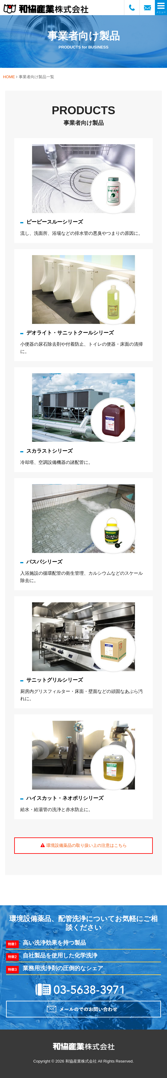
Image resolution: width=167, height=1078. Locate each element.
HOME (9, 77)
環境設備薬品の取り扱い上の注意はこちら (86, 845)
